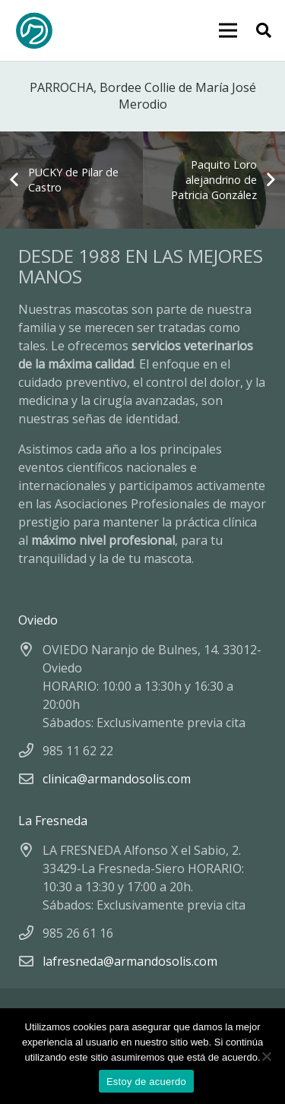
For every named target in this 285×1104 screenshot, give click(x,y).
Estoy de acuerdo (146, 1081)
